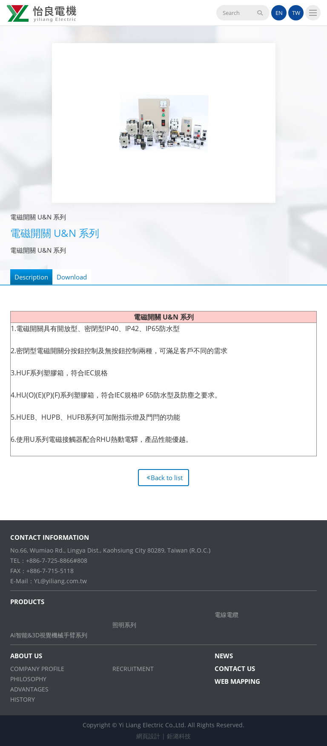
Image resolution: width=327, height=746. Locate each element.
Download (72, 277)
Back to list (167, 477)
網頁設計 (148, 736)
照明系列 (124, 625)
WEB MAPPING (237, 681)
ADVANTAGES (29, 689)
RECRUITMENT (133, 669)
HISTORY (22, 699)
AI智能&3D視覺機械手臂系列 (48, 635)
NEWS (224, 655)
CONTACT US (235, 668)
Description (31, 277)
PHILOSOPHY (28, 679)
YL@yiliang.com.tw (60, 581)
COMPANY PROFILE (37, 669)
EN (279, 13)
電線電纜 (226, 615)
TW (296, 13)
